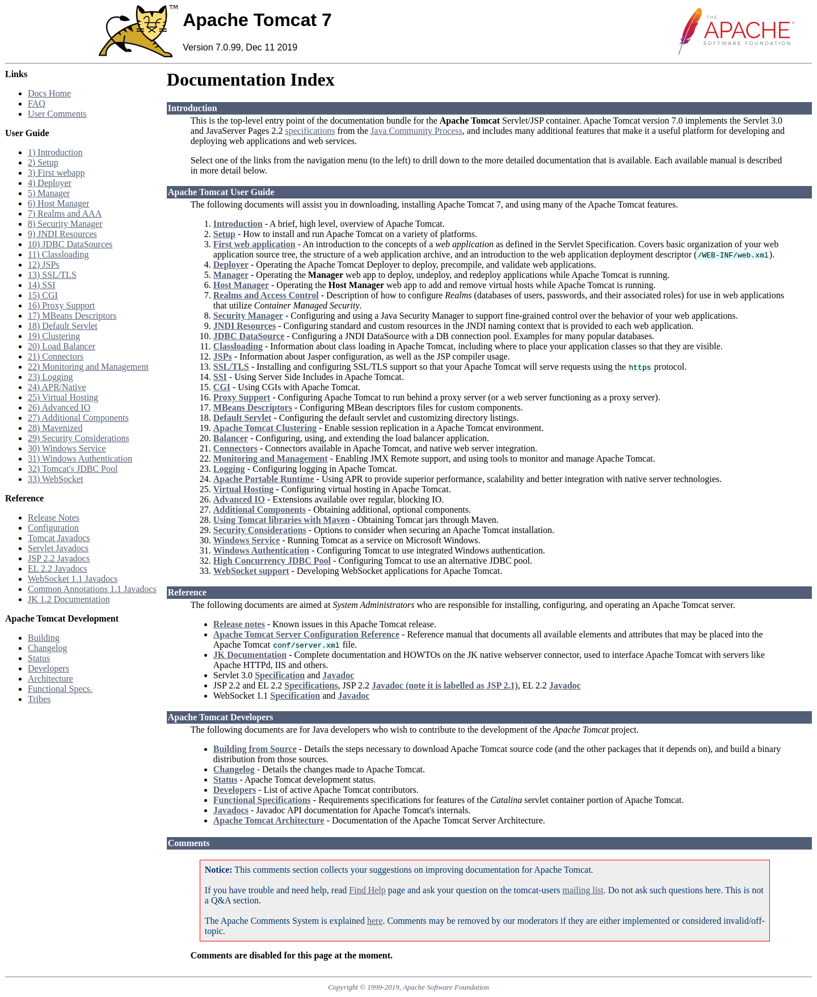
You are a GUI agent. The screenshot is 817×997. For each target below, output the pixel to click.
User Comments (57, 114)
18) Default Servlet (63, 326)
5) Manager (49, 193)
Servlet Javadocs (58, 548)
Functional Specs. (60, 689)
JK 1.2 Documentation (69, 599)
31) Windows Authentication (80, 458)
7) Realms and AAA (65, 213)
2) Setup (43, 162)
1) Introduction (55, 152)
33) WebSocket (55, 479)
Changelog (47, 648)
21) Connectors (55, 356)
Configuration (53, 528)
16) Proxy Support (61, 305)
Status (39, 658)
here (375, 921)
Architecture (50, 678)
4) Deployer (49, 183)
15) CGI (43, 295)
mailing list (582, 890)
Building (44, 638)
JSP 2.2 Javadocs (59, 558)
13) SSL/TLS (52, 275)
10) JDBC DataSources (70, 244)
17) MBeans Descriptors (72, 315)
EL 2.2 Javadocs (57, 568)
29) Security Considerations (78, 438)
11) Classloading (58, 254)
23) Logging (50, 377)
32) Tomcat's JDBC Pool (72, 469)
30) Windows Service (67, 448)
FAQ (36, 103)
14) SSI (41, 285)
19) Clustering (54, 336)
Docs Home (49, 93)
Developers (48, 668)
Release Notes (53, 517)
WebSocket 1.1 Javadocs (72, 579)
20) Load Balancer (61, 346)
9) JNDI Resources (62, 234)
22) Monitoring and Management (88, 366)
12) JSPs (44, 264)
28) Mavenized (55, 428)
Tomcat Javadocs (59, 538)
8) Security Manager (65, 224)
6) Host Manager (58, 203)
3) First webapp (56, 173)
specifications (310, 131)
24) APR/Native (57, 387)
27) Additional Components (78, 418)
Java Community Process (416, 131)
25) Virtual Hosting (63, 397)
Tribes (39, 699)
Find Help (367, 890)
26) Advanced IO (59, 407)
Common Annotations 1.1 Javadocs (92, 589)
